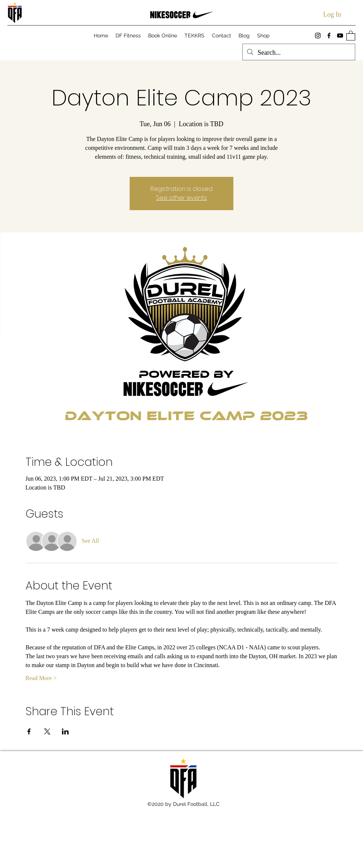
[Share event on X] (47, 731)
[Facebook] (329, 35)
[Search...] (298, 53)
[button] (350, 35)
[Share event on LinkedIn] (65, 731)
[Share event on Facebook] (29, 731)
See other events (181, 198)
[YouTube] (340, 35)
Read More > (41, 678)
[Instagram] (318, 35)
